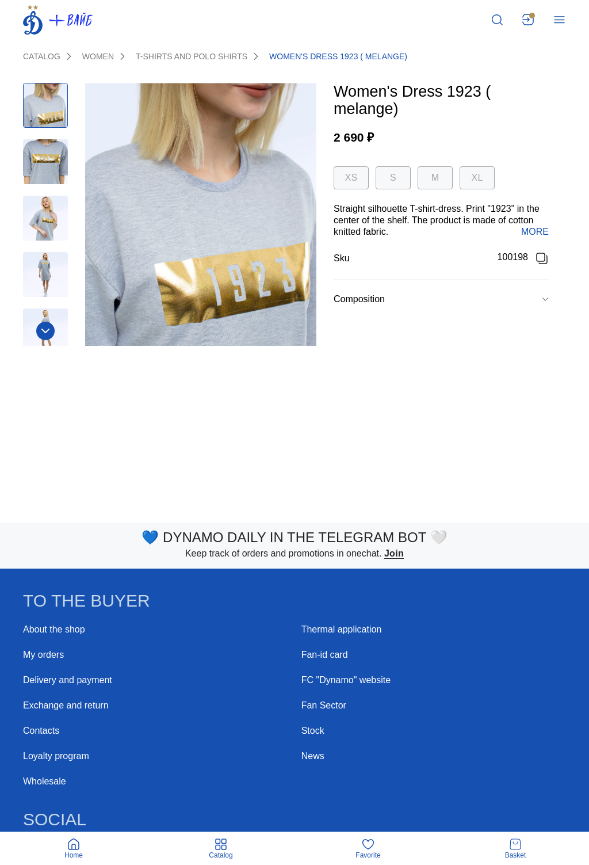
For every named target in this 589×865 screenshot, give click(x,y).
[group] (441, 299)
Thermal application (341, 629)
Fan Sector (323, 705)
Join (394, 553)
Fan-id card (324, 655)
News (312, 756)
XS (351, 177)
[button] (441, 299)
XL (477, 177)
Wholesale (44, 781)
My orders (43, 655)
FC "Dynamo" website (346, 680)
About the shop (54, 629)
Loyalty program (56, 756)
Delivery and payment (67, 680)
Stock (312, 731)
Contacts (41, 731)
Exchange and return (66, 705)
